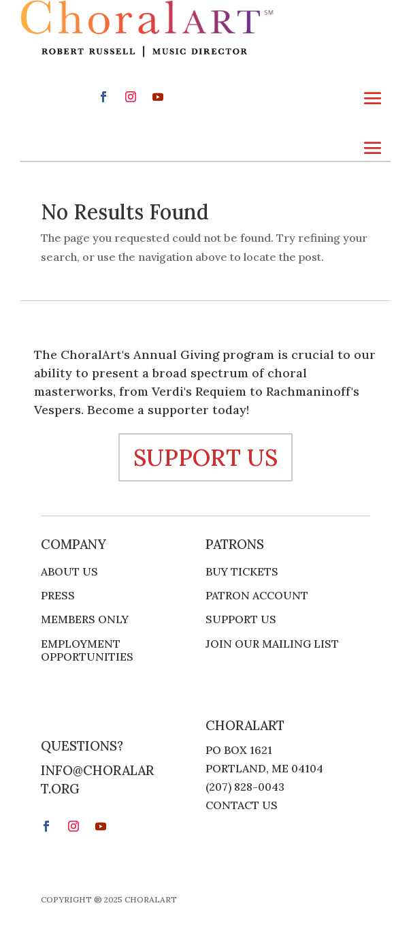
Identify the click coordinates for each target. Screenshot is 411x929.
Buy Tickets (242, 571)
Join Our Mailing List (272, 643)
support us (205, 457)
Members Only (85, 619)
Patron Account (257, 595)
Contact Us (242, 805)
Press (58, 595)
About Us (69, 571)
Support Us (241, 619)
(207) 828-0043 (245, 786)
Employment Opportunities (87, 650)
